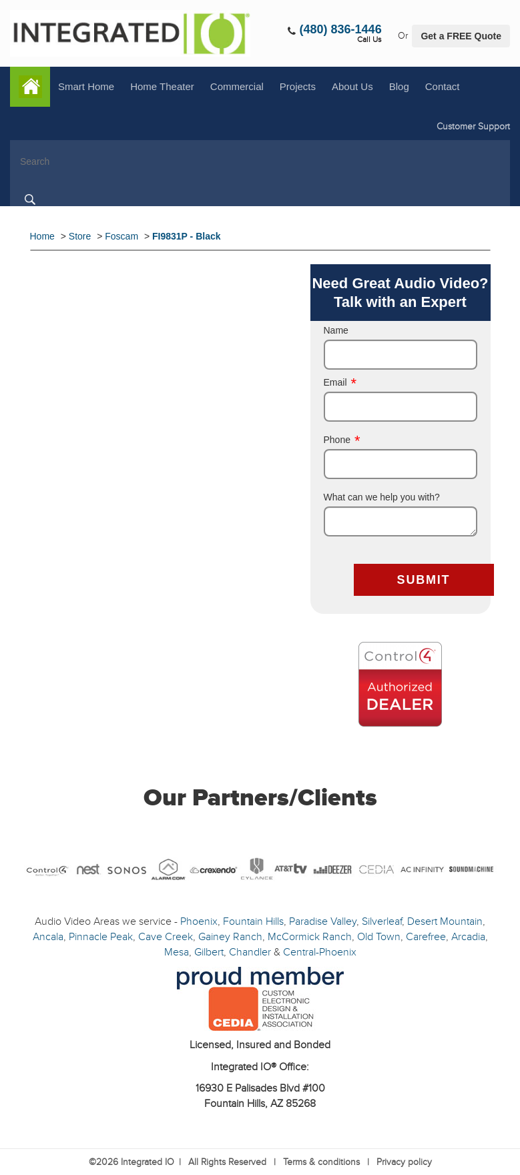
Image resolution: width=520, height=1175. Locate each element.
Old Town (379, 936)
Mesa (176, 952)
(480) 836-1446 (341, 29)
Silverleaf (382, 921)
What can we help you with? (382, 497)
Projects (298, 86)
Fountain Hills (253, 921)
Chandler (250, 952)
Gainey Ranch (230, 936)
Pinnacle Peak (101, 936)
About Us (352, 86)
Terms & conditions (321, 1162)
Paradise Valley (322, 921)
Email (340, 382)
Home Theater (162, 86)
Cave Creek (165, 936)
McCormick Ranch (310, 936)
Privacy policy (404, 1162)
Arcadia (468, 936)
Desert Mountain (445, 921)
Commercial (237, 86)
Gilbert (209, 952)
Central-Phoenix (319, 952)
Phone (342, 440)
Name (336, 330)
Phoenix (199, 921)
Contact (442, 86)
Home (30, 87)
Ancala (48, 936)
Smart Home (86, 86)
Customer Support (473, 126)
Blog (399, 86)
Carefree (426, 936)
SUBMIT (424, 580)
